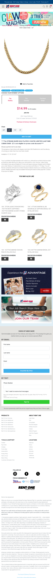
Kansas (31, 449)
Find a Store (47, 6)
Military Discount (33, 426)
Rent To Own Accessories (7, 426)
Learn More (31, 418)
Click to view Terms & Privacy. (11, 397)
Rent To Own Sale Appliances (8, 431)
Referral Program (33, 431)
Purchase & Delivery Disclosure (26, 122)
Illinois (30, 444)
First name (7, 344)
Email (5, 361)
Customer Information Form (8, 460)
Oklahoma (31, 455)
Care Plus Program (33, 433)
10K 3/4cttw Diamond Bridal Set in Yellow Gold (39, 251)
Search (43, 6)
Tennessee (31, 457)
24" (4, 130)
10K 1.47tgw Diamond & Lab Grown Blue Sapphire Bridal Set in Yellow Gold (39, 209)
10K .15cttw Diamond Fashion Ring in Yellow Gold (11, 251)
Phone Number (8, 383)
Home (4, 25)
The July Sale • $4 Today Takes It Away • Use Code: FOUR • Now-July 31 (26, 2)
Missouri (31, 453)
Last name (7, 353)
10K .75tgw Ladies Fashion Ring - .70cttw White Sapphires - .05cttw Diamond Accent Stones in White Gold (13, 210)
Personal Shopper (33, 424)
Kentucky (31, 451)
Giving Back (32, 422)
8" (20, 130)
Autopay (3, 447)
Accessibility (4, 451)
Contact (3, 442)
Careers (31, 429)
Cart (51, 5)
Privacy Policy (32, 408)
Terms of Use (4, 455)
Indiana (31, 447)
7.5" (15, 130)
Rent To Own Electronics (7, 424)
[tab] (10, 99)
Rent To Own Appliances (7, 422)
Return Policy (4, 458)
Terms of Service (42, 408)
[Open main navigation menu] (3, 6)
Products (5, 415)
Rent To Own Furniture (6, 418)
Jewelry (9, 25)
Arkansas (31, 442)
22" (9, 130)
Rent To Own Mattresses (7, 420)
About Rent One (35, 415)
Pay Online (3, 444)
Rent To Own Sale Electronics (8, 429)
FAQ (30, 420)
